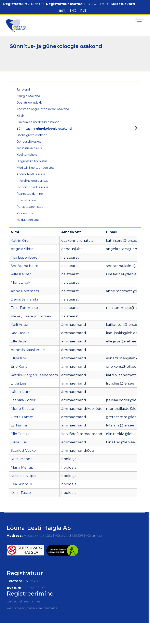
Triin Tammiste (24, 308)
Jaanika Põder (23, 400)
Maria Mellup (22, 467)
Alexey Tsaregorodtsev (31, 316)
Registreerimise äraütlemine (32, 608)
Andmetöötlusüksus (30, 174)
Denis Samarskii (25, 299)
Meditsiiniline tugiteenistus (35, 167)
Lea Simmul (21, 484)
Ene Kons (19, 366)
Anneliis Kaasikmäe (28, 350)
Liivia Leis (19, 383)
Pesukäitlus (24, 213)
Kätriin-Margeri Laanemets (34, 375)
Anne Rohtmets (25, 291)
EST (62, 10)
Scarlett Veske (23, 450)
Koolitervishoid (26, 154)
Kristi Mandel (22, 459)
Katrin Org (20, 240)
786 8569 (35, 4)
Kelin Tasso (21, 493)
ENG (72, 10)
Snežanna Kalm (24, 266)
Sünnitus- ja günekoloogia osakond (44, 128)
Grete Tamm (22, 417)
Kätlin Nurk (20, 392)
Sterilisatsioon (26, 200)
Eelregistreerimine (23, 601)
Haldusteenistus (27, 220)
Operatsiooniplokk (29, 102)
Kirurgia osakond (28, 96)
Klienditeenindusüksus (32, 187)
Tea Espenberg (24, 257)
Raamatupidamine (29, 194)
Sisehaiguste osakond (31, 135)
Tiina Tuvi (19, 442)
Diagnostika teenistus (31, 161)
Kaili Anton (20, 324)
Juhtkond (23, 89)
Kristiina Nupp (23, 476)
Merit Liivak (20, 282)
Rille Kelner (21, 274)
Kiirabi (20, 115)
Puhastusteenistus (29, 207)
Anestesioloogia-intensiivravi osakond (42, 109)
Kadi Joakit (20, 333)
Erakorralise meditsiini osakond (37, 122)
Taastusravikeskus (29, 148)
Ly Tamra (19, 425)
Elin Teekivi (20, 434)
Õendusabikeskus (28, 141)
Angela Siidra (22, 249)
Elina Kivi (18, 358)
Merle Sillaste (22, 409)
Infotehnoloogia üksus (32, 181)
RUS (83, 10)
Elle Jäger (19, 341)
